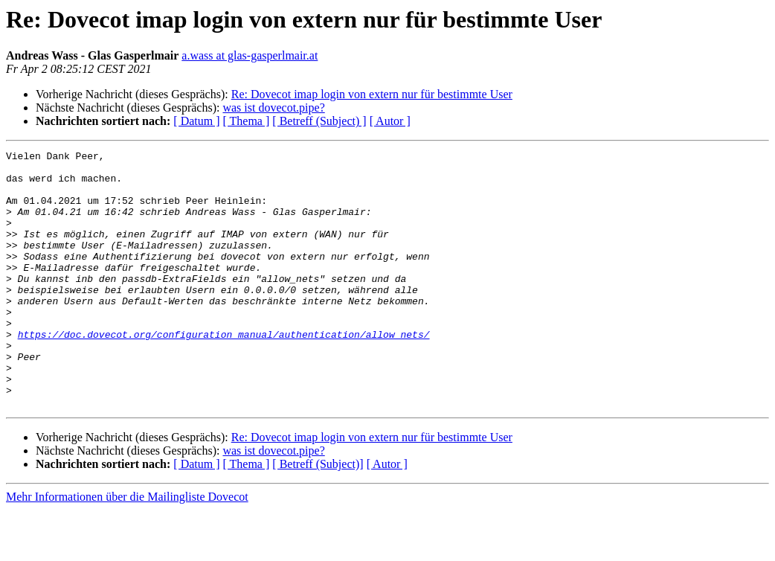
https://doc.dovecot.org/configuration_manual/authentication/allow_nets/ (224, 372)
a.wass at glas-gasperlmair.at (249, 55)
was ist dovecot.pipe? (273, 107)
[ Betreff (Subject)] (317, 515)
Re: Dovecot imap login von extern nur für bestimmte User (371, 94)
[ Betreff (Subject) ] (319, 121)
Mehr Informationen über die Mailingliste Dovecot (127, 548)
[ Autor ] (390, 121)
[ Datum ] (196, 121)
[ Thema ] (246, 121)
